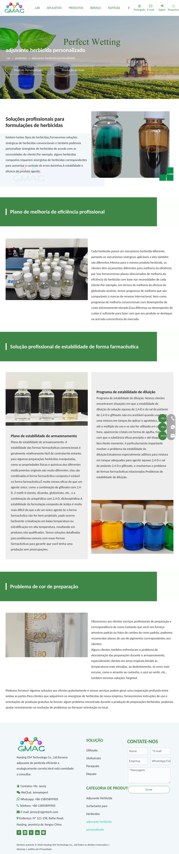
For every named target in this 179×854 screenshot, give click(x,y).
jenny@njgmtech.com (44, 812)
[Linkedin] (25, 832)
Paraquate (92, 766)
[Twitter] (31, 832)
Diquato (91, 774)
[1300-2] (132, 527)
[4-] (47, 635)
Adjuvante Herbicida (99, 798)
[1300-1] (47, 399)
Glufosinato (93, 758)
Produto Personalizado (28, 70)
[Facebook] (19, 832)
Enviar (148, 789)
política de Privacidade (40, 849)
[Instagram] (43, 832)
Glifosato (92, 750)
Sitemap (21, 849)
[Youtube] (37, 832)
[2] (47, 269)
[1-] (132, 146)
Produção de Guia (73, 70)
